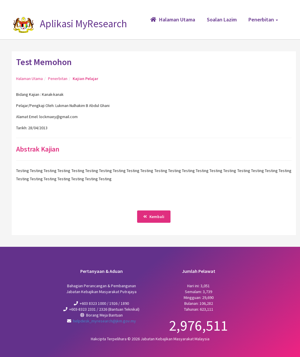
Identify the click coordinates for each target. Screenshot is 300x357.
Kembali (153, 216)
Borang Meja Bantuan (104, 315)
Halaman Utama (29, 78)
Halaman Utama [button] (172, 19)
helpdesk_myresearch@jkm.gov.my (104, 321)
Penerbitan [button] (263, 19)
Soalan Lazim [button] (222, 19)
